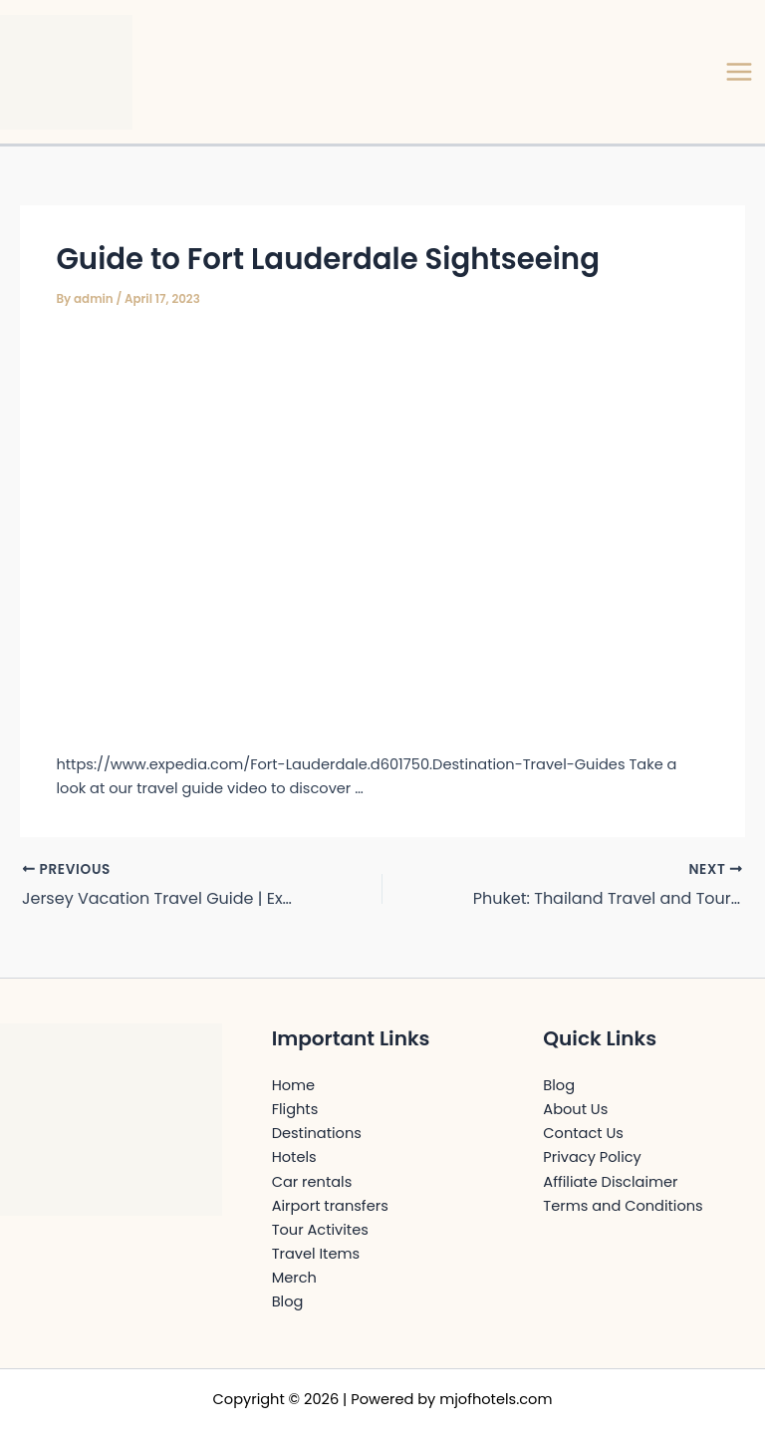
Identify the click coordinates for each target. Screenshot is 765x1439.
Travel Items (316, 1254)
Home (293, 1085)
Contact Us (583, 1133)
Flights (295, 1109)
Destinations (317, 1133)
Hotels (294, 1157)
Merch (294, 1278)
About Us (575, 1109)
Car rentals (312, 1182)
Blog (288, 1301)
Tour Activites (320, 1230)
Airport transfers (330, 1206)
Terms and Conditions (622, 1206)
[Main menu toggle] (739, 72)
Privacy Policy (591, 1157)
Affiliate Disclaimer (610, 1182)
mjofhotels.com (495, 1399)
